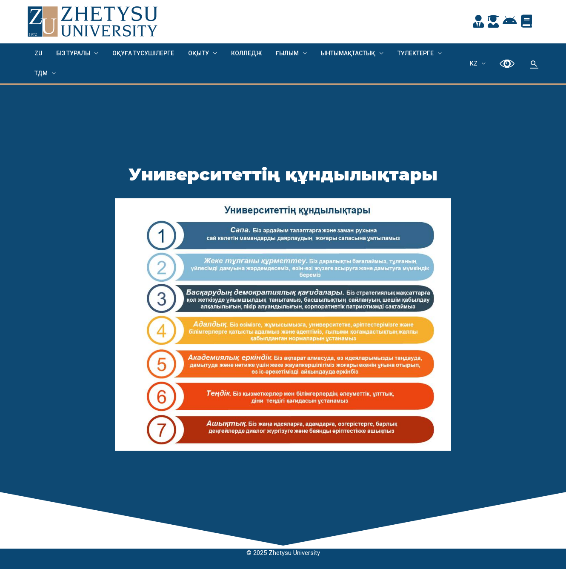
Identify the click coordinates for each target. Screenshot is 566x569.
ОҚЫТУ (191, 53)
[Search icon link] (534, 63)
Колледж (237, 53)
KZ (476, 63)
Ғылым (275, 53)
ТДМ (40, 73)
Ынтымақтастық (334, 53)
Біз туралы (70, 53)
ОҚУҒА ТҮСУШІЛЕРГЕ (138, 53)
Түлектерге (400, 53)
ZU (37, 53)
